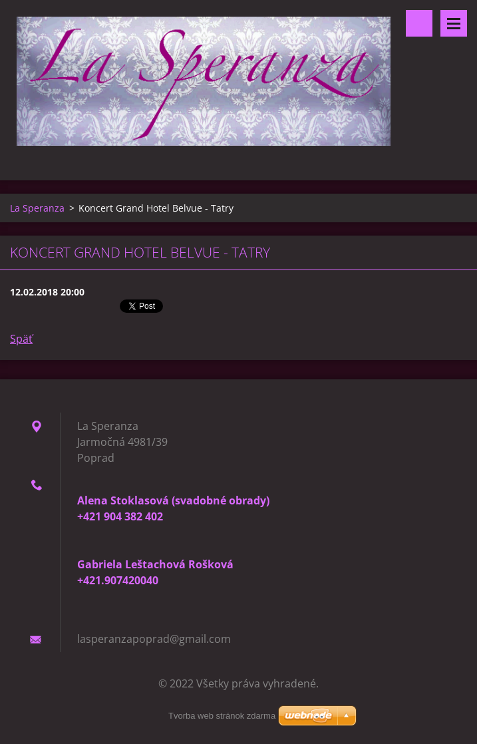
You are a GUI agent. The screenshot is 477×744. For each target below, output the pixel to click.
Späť (21, 338)
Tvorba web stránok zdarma (221, 716)
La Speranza (37, 208)
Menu (453, 23)
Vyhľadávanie (419, 23)
